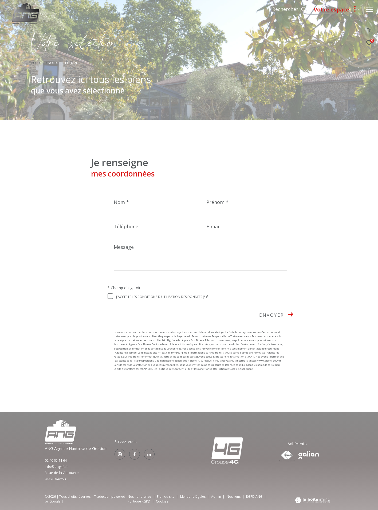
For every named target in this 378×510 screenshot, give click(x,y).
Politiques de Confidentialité (174, 369)
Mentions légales (193, 496)
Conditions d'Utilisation (212, 369)
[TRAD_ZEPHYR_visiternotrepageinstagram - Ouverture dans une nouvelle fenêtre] (120, 454)
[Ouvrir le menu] (369, 9)
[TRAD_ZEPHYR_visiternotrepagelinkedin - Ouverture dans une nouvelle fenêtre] (149, 454)
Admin (216, 496)
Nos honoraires (139, 496)
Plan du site (166, 496)
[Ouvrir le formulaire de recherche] (289, 9)
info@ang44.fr (56, 466)
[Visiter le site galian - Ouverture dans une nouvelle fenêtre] (308, 455)
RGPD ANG (254, 496)
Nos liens (234, 496)
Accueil (37, 63)
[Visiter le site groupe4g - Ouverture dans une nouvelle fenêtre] (60, 442)
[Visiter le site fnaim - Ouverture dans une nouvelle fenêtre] (286, 456)
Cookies (162, 501)
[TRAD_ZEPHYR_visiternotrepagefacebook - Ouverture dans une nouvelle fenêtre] (134, 454)
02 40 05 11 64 (56, 460)
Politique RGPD (139, 501)
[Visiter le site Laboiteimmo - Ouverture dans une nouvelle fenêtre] (312, 500)
